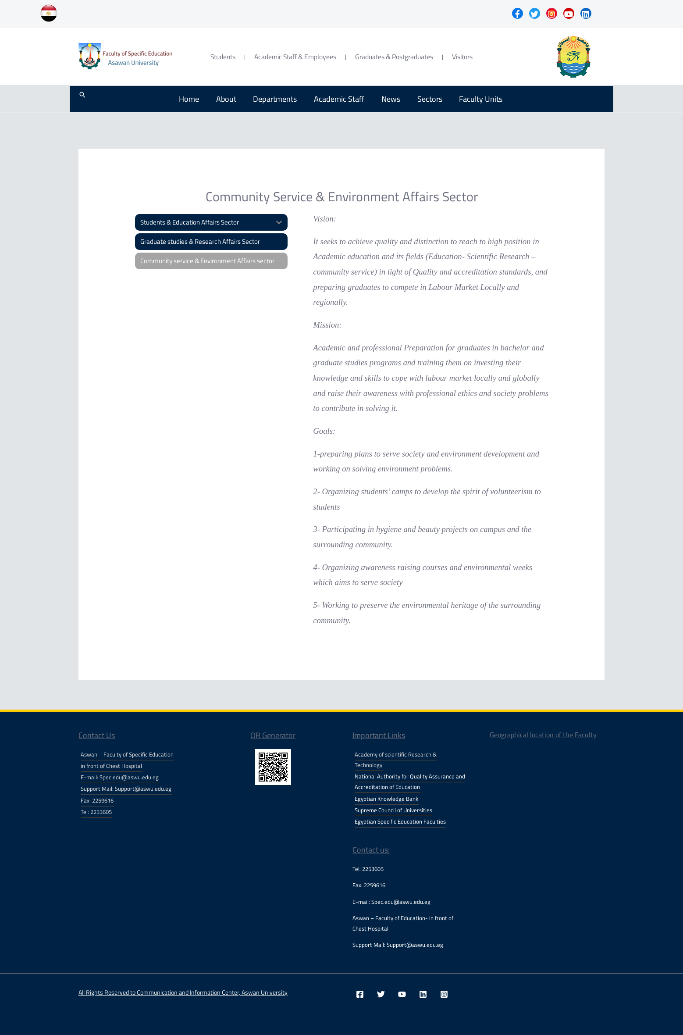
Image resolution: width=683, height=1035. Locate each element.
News (386, 99)
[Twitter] (381, 994)
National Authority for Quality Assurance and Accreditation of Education (410, 781)
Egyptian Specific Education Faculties (400, 821)
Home (191, 99)
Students (222, 56)
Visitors (462, 56)
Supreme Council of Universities (393, 810)
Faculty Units (473, 99)
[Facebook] (359, 994)
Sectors (424, 99)
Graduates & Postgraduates (394, 56)
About (227, 99)
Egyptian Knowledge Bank (386, 798)
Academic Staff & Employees (295, 56)
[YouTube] (402, 994)
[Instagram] (444, 994)
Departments (274, 99)
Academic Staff (337, 99)
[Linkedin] (423, 994)
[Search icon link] (82, 99)
